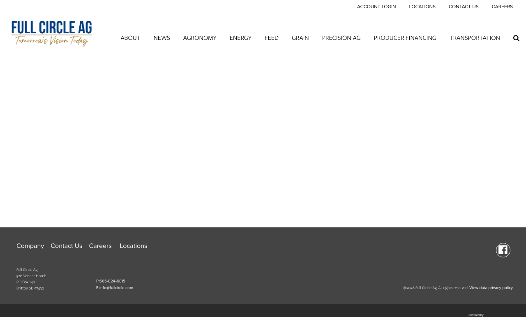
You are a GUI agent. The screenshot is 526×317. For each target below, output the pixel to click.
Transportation (475, 37)
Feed (272, 37)
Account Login (376, 7)
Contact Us (464, 7)
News (161, 37)
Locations (422, 7)
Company (30, 246)
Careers (502, 7)
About (130, 37)
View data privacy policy (491, 287)
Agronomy (200, 37)
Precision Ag (341, 37)
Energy (240, 37)
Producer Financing (405, 37)
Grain (300, 37)
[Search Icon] (516, 38)
